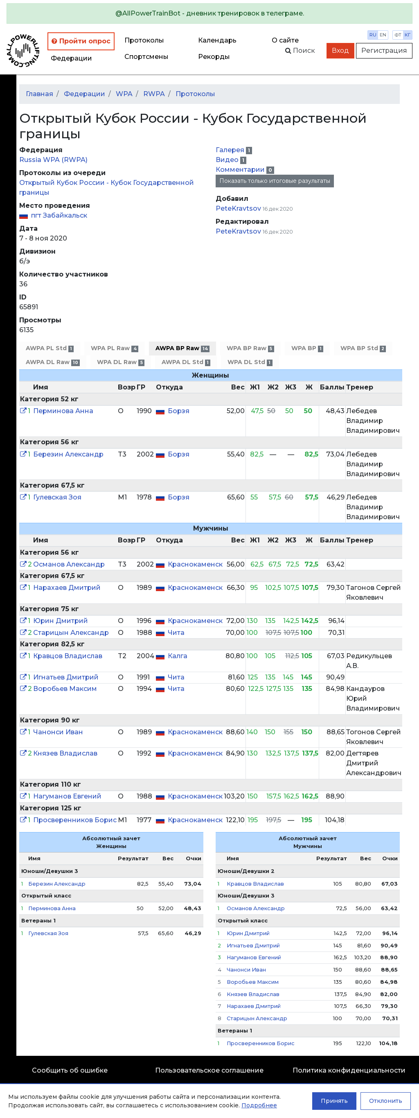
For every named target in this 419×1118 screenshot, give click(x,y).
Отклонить (385, 1101)
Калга (177, 656)
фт (397, 35)
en (383, 35)
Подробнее (259, 1105)
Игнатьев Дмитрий (66, 677)
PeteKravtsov (238, 208)
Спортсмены (146, 57)
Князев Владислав (65, 753)
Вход (340, 50)
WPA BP (307, 348)
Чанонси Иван (58, 732)
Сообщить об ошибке (70, 1070)
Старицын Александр (71, 633)
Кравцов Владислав (67, 656)
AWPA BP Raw (182, 348)
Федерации (71, 58)
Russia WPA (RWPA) (53, 160)
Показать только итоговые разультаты (274, 180)
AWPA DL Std (186, 362)
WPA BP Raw (250, 348)
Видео (228, 160)
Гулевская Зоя (57, 497)
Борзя (178, 411)
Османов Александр (69, 564)
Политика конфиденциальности (349, 1070)
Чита (176, 633)
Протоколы (144, 40)
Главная (39, 94)
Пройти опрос (81, 41)
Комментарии (241, 169)
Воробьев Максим (65, 689)
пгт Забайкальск (59, 215)
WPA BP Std (363, 348)
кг (407, 35)
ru (372, 35)
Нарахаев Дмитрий (67, 588)
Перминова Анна (63, 411)
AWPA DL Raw (53, 362)
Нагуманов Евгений (67, 796)
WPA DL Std (250, 362)
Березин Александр (68, 454)
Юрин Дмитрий (60, 621)
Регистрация (384, 50)
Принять (334, 1101)
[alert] (209, 13)
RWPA (154, 94)
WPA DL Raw (120, 362)
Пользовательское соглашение (209, 1070)
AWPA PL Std (50, 348)
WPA (124, 94)
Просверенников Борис (75, 820)
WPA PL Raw (114, 348)
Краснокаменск (195, 564)
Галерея (231, 150)
